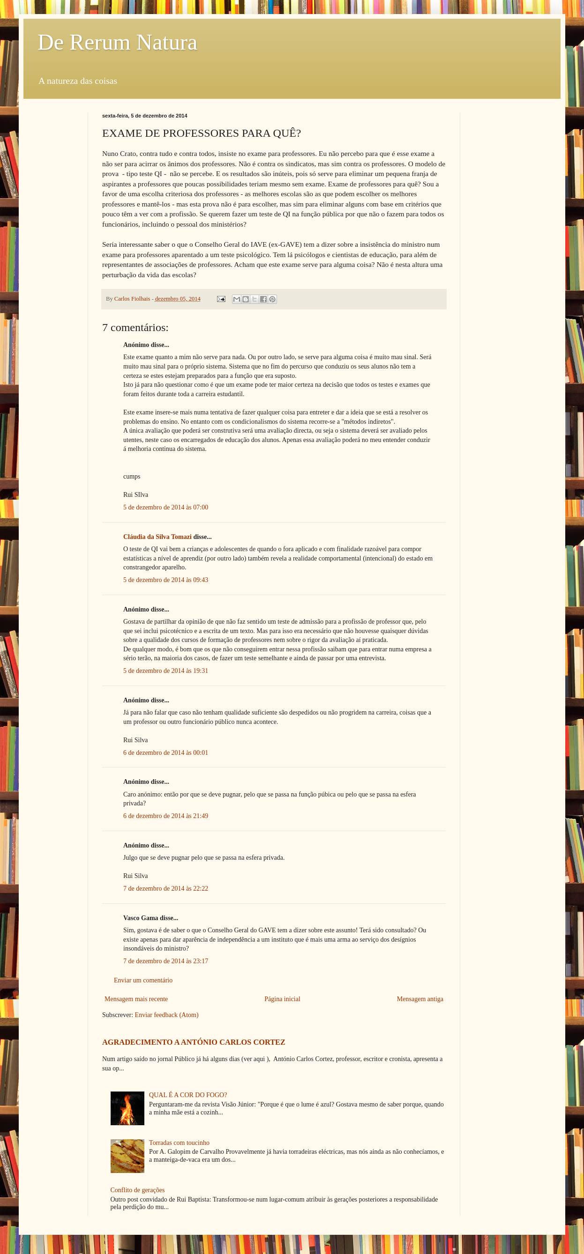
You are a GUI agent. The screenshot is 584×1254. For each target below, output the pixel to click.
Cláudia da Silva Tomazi (157, 536)
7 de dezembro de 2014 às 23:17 (165, 961)
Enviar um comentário (143, 980)
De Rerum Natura (117, 42)
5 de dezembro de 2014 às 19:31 (165, 670)
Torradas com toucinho (179, 1142)
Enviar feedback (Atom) (167, 1014)
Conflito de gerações (138, 1190)
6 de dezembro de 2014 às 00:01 (165, 752)
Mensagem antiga (420, 999)
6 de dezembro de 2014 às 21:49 (165, 815)
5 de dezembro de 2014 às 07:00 (165, 507)
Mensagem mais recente (136, 999)
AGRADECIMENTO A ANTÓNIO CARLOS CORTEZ (193, 1042)
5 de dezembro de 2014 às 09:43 (165, 579)
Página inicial (282, 999)
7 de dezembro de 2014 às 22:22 (165, 888)
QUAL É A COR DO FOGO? (188, 1095)
